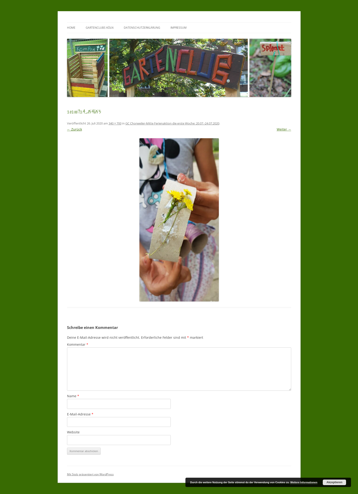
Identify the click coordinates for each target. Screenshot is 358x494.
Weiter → (284, 129)
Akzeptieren (334, 482)
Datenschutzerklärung (142, 28)
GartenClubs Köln (99, 28)
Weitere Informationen (303, 482)
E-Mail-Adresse (80, 414)
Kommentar (77, 344)
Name (73, 396)
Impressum (178, 28)
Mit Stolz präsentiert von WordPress (90, 474)
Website (73, 432)
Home (71, 28)
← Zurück (74, 129)
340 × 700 (115, 123)
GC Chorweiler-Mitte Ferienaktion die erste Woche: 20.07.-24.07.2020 (172, 123)
